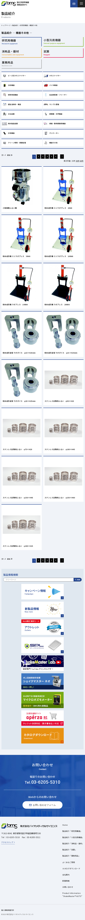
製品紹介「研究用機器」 (72, 831)
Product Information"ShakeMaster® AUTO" (72, 894)
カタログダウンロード (71, 868)
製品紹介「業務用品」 (71, 856)
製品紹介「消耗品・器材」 (73, 843)
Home (65, 825)
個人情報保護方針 (7, 910)
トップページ (6, 25)
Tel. (42, 782)
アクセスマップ (7, 842)
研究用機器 (24, 25)
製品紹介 (15, 25)
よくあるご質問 (68, 862)
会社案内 (66, 874)
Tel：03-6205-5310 (10, 837)
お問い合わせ (67, 887)
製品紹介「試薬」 (69, 849)
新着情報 (66, 881)
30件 (77, 161)
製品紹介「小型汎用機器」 (73, 837)
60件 (82, 161)
